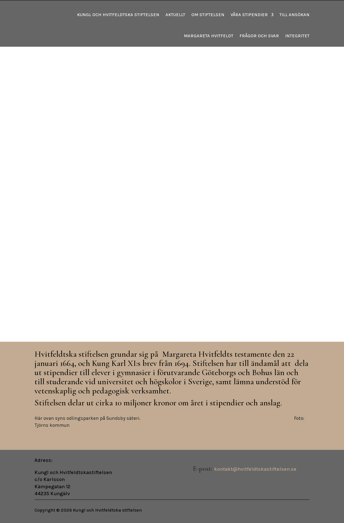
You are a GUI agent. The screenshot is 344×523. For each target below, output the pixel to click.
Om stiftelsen (207, 14)
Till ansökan (294, 14)
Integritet (297, 35)
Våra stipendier (249, 14)
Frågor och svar (259, 35)
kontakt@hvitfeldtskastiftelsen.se (255, 469)
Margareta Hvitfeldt (208, 35)
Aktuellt (175, 14)
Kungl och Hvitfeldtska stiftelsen (118, 14)
